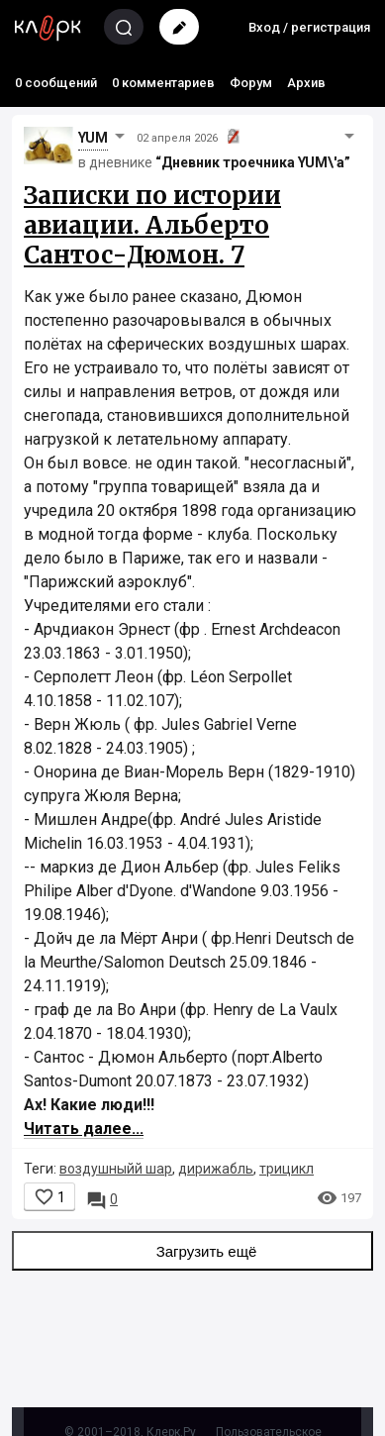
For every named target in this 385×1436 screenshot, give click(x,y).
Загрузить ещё (193, 1251)
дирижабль (215, 1169)
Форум (251, 82)
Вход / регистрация (309, 27)
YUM (93, 138)
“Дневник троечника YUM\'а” (252, 162)
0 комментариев (163, 82)
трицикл (286, 1169)
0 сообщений (56, 82)
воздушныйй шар (115, 1169)
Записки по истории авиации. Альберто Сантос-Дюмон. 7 (152, 225)
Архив (306, 82)
